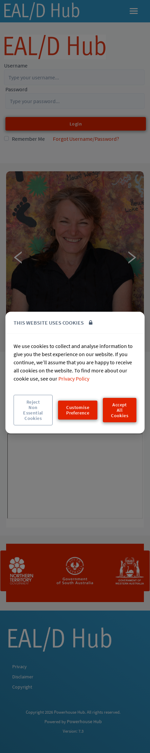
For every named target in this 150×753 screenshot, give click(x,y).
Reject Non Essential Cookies (33, 410)
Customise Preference (77, 410)
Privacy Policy (73, 378)
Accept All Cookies (119, 410)
